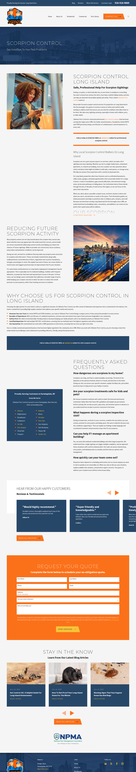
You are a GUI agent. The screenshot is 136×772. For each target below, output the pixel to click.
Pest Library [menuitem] (95, 16)
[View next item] (117, 492)
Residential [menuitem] (70, 16)
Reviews (81, 3)
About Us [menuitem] (59, 16)
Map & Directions (43, 769)
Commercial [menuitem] (82, 16)
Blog (73, 3)
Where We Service (92, 3)
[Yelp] (111, 764)
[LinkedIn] (128, 764)
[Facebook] (117, 764)
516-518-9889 (122, 2)
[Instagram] (122, 764)
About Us (77, 767)
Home (76, 764)
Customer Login (106, 3)
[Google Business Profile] (105, 764)
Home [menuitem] (50, 16)
